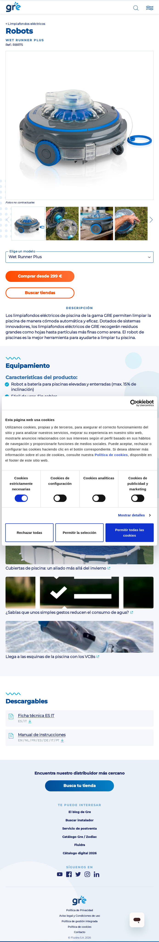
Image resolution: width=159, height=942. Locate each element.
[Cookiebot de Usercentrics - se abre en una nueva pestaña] (134, 403)
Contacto (79, 932)
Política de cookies (111, 455)
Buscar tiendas (40, 292)
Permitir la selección (79, 533)
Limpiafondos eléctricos (26, 24)
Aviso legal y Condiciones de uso (79, 915)
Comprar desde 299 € (40, 276)
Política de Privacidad (79, 910)
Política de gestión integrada (79, 921)
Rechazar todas (29, 533)
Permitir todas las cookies (129, 532)
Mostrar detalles (131, 515)
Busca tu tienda (79, 785)
